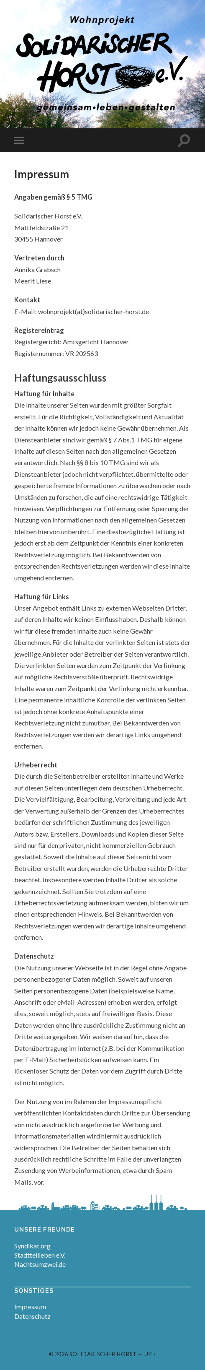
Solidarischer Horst (103, 1354)
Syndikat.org (32, 1246)
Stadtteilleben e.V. (39, 1255)
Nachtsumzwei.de (40, 1264)
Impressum (30, 1306)
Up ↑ (150, 1354)
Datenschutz (32, 1316)
